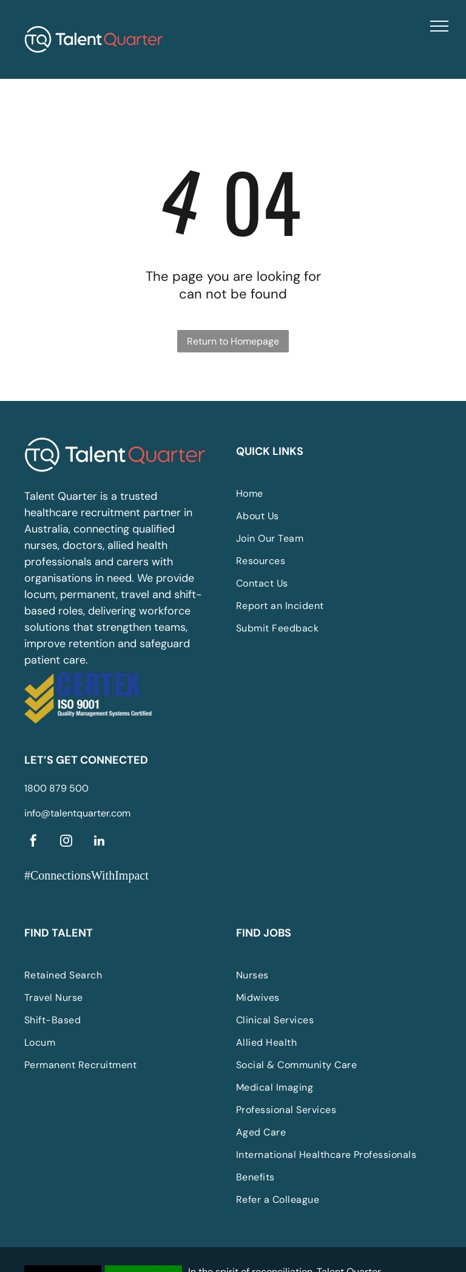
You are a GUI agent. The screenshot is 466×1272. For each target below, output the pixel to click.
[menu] (439, 26)
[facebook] (33, 842)
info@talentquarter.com (77, 813)
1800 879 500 (56, 788)
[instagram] (66, 842)
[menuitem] (326, 493)
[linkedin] (99, 842)
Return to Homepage (233, 341)
